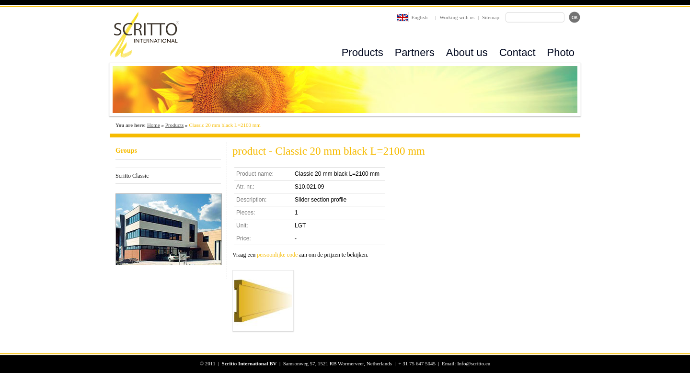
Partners (415, 52)
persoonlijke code (277, 254)
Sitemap (490, 17)
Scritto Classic (132, 175)
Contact (517, 52)
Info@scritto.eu (473, 363)
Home (153, 125)
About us (467, 52)
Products (362, 52)
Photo (561, 52)
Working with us (456, 17)
